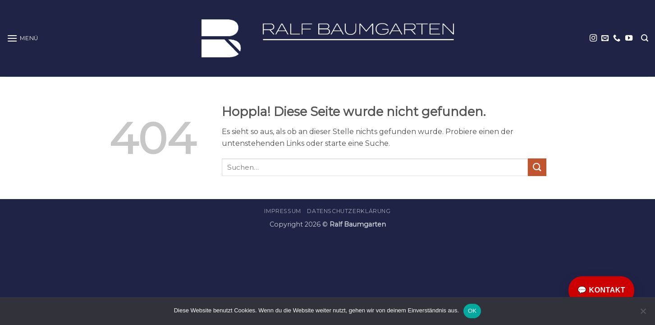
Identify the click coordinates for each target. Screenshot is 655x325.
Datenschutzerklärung (348, 211)
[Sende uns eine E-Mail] (605, 38)
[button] (22, 38)
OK (472, 310)
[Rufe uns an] (616, 38)
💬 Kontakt (601, 290)
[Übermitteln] (537, 167)
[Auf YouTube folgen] (628, 38)
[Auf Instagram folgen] (593, 38)
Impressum (282, 211)
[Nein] (642, 313)
